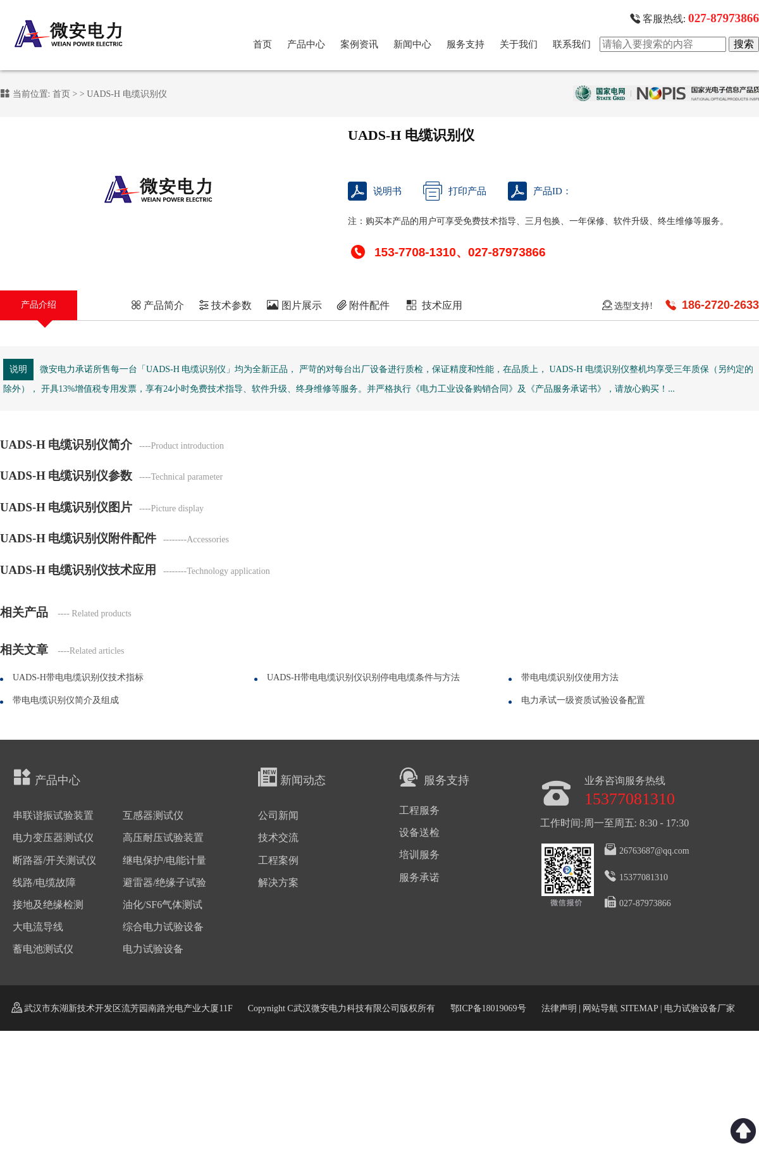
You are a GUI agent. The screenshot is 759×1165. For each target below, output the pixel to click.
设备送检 (419, 832)
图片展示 (294, 305)
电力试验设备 (153, 949)
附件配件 (363, 305)
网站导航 (600, 1008)
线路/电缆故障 (44, 882)
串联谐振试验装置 (53, 815)
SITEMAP (639, 1008)
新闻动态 (292, 777)
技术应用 (433, 305)
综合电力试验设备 (163, 926)
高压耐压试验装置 (163, 837)
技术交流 (278, 837)
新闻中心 (412, 44)
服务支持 (465, 44)
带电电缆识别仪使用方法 (570, 677)
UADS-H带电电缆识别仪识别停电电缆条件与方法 (363, 677)
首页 (262, 44)
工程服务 (419, 810)
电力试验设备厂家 (699, 1008)
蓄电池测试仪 (43, 949)
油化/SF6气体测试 (162, 904)
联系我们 (572, 44)
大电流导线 (38, 926)
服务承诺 (419, 877)
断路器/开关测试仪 (54, 860)
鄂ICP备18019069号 (488, 1008)
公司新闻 (278, 815)
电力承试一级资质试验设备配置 (583, 700)
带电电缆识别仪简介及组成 (66, 700)
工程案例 (278, 860)
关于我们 (519, 44)
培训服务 (419, 854)
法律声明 (559, 1008)
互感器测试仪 (153, 815)
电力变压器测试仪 (53, 837)
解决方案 (278, 882)
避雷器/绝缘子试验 (164, 882)
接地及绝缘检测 (48, 904)
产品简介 (157, 305)
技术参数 (225, 305)
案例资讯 (359, 44)
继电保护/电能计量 (164, 860)
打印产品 (454, 191)
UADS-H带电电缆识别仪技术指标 (78, 677)
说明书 (375, 191)
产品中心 (306, 44)
